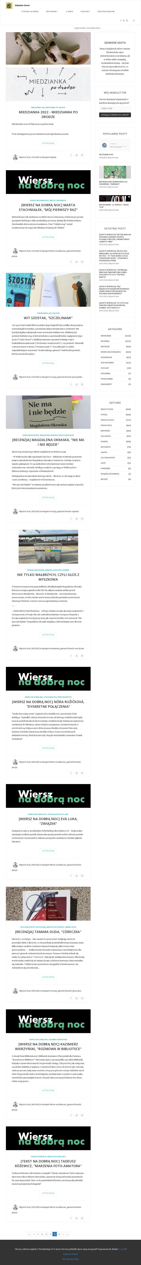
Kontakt (85, 11)
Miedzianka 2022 (38, 107)
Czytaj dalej (48, 143)
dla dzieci (106, 436)
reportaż (75, 511)
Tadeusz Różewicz (39, 1156)
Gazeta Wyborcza (66, 435)
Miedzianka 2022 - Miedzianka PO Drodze (48, 114)
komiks (104, 441)
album (104, 452)
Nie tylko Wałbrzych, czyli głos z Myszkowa (48, 577)
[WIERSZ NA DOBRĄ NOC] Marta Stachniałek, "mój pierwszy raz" (48, 207)
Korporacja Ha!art (31, 435)
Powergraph (42, 313)
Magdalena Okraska (49, 435)
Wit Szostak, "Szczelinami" (48, 318)
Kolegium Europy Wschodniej (33, 927)
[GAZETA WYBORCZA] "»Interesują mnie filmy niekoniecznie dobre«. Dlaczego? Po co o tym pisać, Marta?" (113, 273)
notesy (104, 479)
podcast (105, 368)
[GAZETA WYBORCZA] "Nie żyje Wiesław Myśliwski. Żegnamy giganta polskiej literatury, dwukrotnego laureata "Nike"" (115, 238)
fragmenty (106, 384)
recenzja (52, 377)
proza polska (77, 377)
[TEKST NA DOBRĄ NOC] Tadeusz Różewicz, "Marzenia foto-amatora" (48, 1163)
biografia (105, 447)
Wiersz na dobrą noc (39, 200)
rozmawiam (54, 648)
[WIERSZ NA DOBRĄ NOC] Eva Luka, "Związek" (48, 821)
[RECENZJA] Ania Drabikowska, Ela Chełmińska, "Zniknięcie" (113, 183)
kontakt (122, 1249)
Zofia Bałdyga (50, 697)
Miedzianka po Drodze (55, 107)
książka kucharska (110, 474)
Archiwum (52, 11)
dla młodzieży (108, 458)
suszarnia (105, 373)
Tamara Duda (70, 927)
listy (103, 463)
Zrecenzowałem (106, 11)
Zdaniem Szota (22, 5)
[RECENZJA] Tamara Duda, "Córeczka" (48, 931)
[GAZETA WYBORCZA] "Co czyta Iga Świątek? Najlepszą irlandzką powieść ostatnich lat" (113, 305)
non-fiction (79, 648)
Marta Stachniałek (58, 200)
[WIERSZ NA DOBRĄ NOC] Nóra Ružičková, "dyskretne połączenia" (48, 704)
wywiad (30, 570)
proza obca (76, 991)
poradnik (105, 468)
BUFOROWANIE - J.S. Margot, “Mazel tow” (114, 206)
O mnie (69, 11)
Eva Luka (64, 814)
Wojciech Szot (24, 157)
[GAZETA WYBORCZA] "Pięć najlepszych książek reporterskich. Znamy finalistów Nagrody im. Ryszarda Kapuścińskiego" (114, 290)
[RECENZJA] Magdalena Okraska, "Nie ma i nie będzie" (48, 442)
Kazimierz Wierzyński (58, 1039)
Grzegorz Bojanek (61, 570)
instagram (106, 336)
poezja (14, 256)
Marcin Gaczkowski (55, 927)
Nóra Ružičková (64, 697)
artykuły (52, 157)
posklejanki (107, 379)
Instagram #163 (106, 154)
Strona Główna (30, 11)
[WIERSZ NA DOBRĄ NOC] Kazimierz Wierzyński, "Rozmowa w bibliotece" (48, 1046)
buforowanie (107, 363)
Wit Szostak (54, 313)
